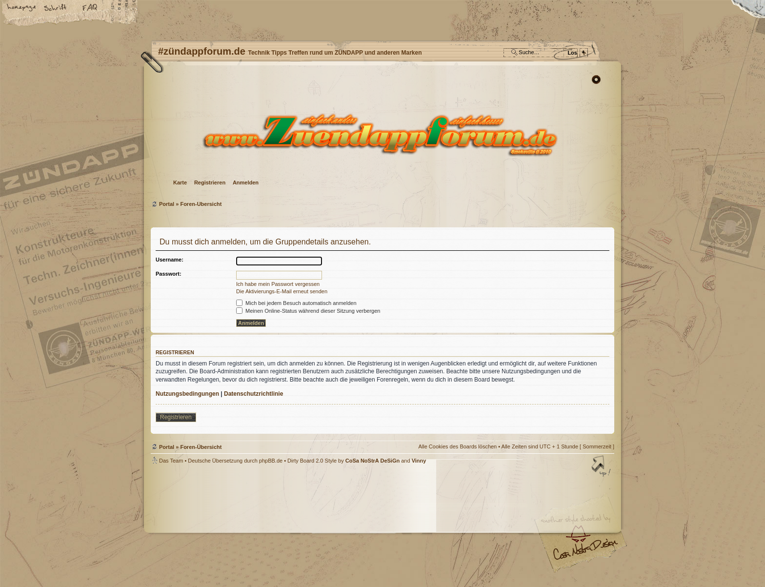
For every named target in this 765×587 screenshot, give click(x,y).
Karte (180, 182)
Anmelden (246, 182)
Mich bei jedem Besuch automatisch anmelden (296, 303)
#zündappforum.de (304, 526)
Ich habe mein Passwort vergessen (278, 284)
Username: (169, 260)
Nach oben (602, 467)
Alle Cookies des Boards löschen (457, 446)
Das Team (171, 461)
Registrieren (209, 182)
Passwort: (168, 274)
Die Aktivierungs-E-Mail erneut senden (281, 291)
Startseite (22, 8)
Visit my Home (585, 553)
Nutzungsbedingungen (187, 393)
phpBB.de (270, 461)
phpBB (260, 525)
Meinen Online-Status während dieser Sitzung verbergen (308, 311)
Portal (166, 204)
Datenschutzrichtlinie (253, 393)
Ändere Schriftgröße (56, 8)
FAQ (90, 8)
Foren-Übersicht (381, 134)
